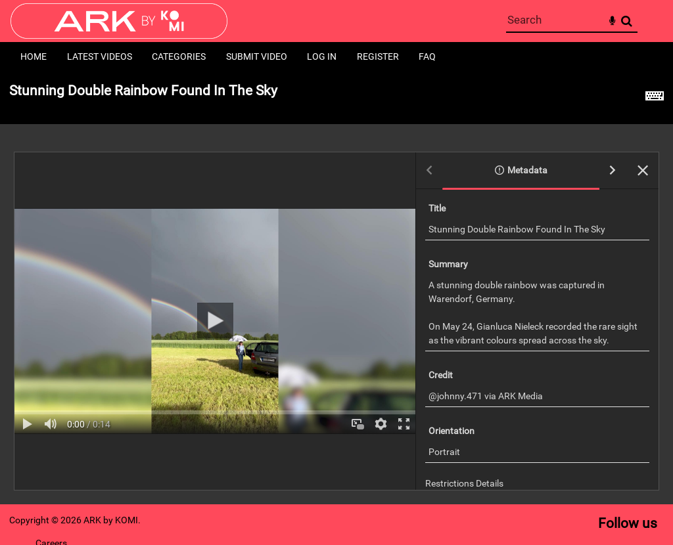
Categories (179, 56)
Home (33, 56)
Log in (321, 56)
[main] (336, 288)
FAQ (427, 56)
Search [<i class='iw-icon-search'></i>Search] (626, 20)
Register (378, 56)
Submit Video (256, 56)
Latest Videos (99, 56)
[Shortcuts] (654, 98)
